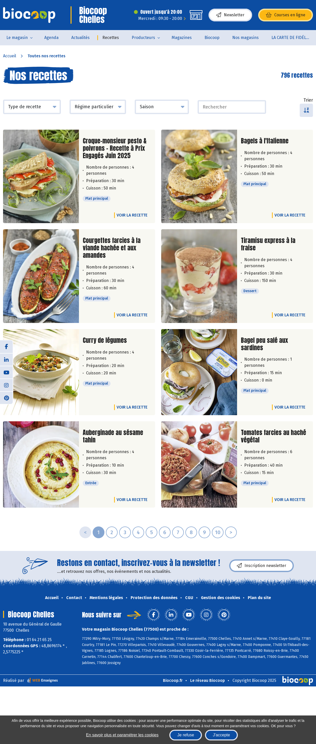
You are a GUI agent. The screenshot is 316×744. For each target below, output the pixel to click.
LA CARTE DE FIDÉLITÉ (291, 37)
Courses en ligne (285, 15)
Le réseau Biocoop (207, 680)
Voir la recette (132, 215)
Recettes (110, 37)
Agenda (51, 37)
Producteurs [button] (143, 37)
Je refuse (185, 735)
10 (218, 532)
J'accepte (221, 735)
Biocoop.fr (173, 680)
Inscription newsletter (261, 565)
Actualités (80, 37)
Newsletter (230, 15)
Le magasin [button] (17, 37)
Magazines (182, 37)
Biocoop (211, 37)
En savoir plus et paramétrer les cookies (122, 735)
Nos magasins (245, 37)
